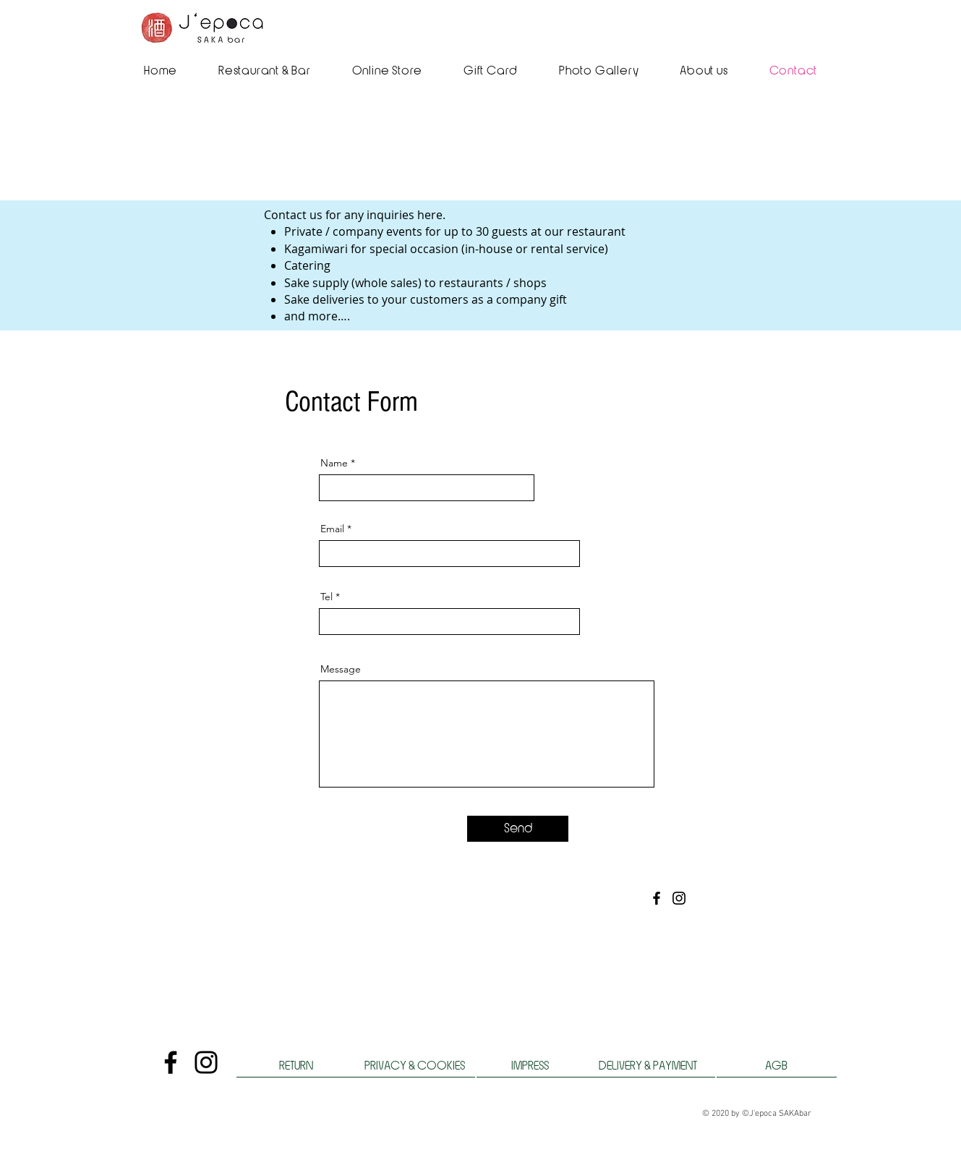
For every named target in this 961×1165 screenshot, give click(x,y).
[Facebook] (656, 898)
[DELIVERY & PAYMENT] (648, 1066)
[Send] (517, 829)
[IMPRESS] (530, 1066)
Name (334, 463)
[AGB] (777, 1066)
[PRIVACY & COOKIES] (415, 1066)
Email (332, 529)
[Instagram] (679, 898)
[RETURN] (296, 1066)
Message (340, 669)
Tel (326, 597)
